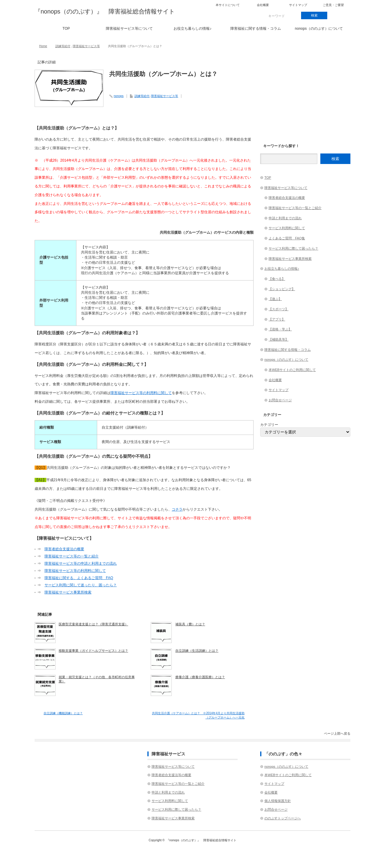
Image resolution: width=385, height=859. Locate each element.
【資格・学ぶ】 (280, 329)
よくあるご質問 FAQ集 (287, 238)
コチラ (177, 509)
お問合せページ (280, 400)
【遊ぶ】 (275, 299)
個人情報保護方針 (277, 801)
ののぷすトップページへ (282, 818)
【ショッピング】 (282, 289)
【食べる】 (277, 279)
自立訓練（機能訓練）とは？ (63, 713)
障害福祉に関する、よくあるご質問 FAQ (79, 578)
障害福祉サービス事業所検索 (68, 592)
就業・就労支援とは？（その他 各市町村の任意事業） (97, 679)
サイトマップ (298, 5)
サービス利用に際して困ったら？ (293, 248)
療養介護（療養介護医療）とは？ (200, 677)
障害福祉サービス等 (86, 46)
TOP (66, 28)
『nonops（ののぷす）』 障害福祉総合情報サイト (105, 11)
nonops (119, 96)
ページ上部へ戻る (337, 733)
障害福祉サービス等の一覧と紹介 (72, 556)
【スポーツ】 (278, 309)
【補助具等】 (278, 339)
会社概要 (263, 5)
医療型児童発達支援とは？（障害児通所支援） (93, 624)
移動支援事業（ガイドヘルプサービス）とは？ (93, 650)
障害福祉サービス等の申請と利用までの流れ (81, 563)
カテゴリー (269, 425)
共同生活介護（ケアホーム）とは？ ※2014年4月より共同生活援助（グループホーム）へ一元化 (198, 715)
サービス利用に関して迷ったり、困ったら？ (81, 585)
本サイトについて (228, 5)
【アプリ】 (277, 319)
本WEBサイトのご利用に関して (292, 370)
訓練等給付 (62, 46)
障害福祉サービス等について (129, 28)
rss (340, 15)
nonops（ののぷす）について (319, 28)
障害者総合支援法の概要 (64, 549)
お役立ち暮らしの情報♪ (192, 28)
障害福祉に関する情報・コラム (255, 28)
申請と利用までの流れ (285, 218)
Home (43, 46)
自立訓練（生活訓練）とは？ (196, 650)
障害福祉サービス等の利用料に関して (141, 393)
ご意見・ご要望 (333, 5)
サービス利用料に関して (287, 228)
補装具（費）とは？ (190, 624)
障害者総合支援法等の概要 (171, 775)
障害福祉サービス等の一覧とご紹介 (295, 208)
